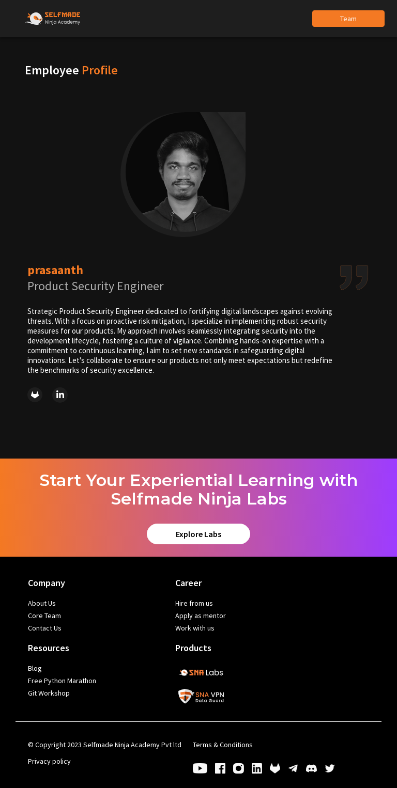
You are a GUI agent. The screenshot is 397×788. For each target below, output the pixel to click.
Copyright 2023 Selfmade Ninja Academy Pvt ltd (104, 744)
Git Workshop (49, 693)
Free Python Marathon (62, 680)
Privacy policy (49, 761)
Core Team (44, 615)
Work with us (195, 628)
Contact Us (45, 628)
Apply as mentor (200, 615)
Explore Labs (198, 534)
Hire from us (194, 603)
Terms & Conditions (223, 744)
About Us (42, 603)
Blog (35, 668)
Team (348, 18)
